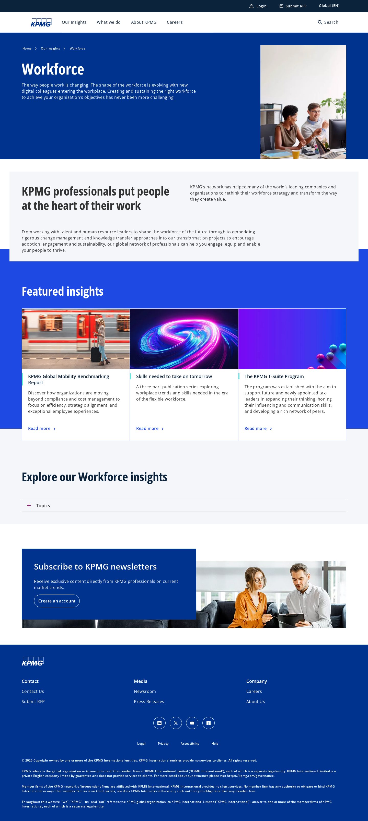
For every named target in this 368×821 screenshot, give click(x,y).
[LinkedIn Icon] (159, 723)
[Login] (257, 6)
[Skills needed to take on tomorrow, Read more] (150, 428)
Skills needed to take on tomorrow (174, 376)
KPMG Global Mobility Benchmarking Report (68, 379)
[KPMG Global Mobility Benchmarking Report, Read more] (42, 428)
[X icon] (176, 723)
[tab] (184, 505)
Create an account (56, 601)
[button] (33, 701)
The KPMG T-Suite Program (274, 376)
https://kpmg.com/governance (250, 776)
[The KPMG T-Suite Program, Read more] (259, 428)
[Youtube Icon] (192, 723)
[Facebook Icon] (208, 723)
